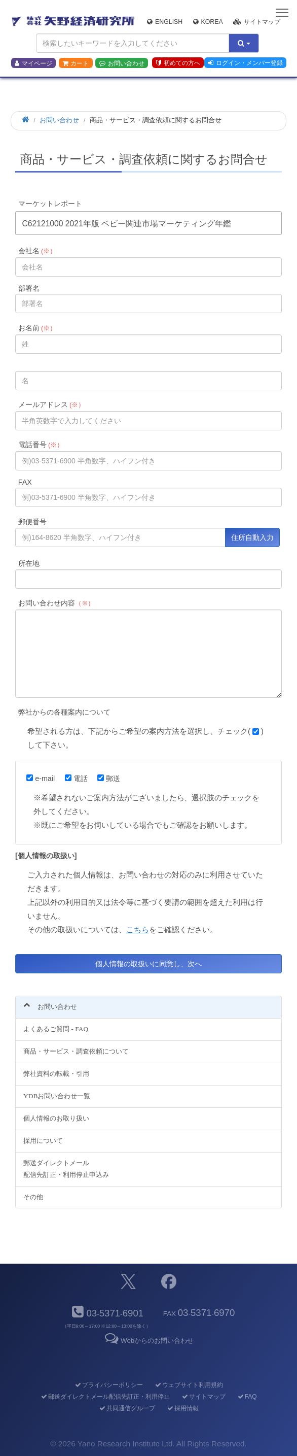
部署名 (29, 288)
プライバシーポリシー (108, 1385)
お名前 (37, 328)
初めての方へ (178, 62)
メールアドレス (51, 404)
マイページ (33, 63)
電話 (76, 778)
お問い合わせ (121, 63)
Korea (208, 21)
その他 (33, 1197)
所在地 (29, 563)
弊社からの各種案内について (64, 712)
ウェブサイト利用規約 (188, 1385)
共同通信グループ (126, 1408)
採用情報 (182, 1408)
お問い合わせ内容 (56, 603)
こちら (137, 929)
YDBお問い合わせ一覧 (56, 1096)
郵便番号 (32, 522)
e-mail (40, 778)
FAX (25, 482)
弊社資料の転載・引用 (56, 1073)
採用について (43, 1140)
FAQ (246, 1396)
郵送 (108, 778)
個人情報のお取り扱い (56, 1118)
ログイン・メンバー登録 (245, 62)
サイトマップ (256, 21)
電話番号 (40, 445)
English (164, 21)
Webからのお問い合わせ (148, 1340)
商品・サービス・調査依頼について (76, 1051)
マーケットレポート (50, 203)
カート (75, 63)
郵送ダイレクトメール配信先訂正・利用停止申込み (66, 1168)
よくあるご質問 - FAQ (55, 1029)
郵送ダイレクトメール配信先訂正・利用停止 (104, 1396)
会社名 (37, 251)
